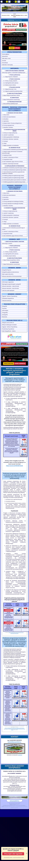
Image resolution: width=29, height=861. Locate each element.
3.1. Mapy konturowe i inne (9, 89)
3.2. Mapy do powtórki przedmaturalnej (12, 91)
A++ (19, 2)
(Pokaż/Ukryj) (14, 20)
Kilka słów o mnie (6, 58)
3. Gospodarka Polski (7, 233)
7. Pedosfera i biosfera (7, 127)
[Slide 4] (18, 9)
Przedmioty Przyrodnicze (8, 329)
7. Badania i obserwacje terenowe (10, 163)
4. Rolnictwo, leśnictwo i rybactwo (10, 139)
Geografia (4, 306)
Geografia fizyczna (6, 270)
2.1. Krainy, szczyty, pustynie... (10, 80)
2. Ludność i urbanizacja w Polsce (10, 231)
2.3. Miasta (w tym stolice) (9, 85)
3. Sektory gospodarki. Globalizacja (10, 137)
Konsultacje (5, 62)
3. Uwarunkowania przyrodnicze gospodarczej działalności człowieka (13, 172)
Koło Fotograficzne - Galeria (9, 331)
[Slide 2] (13, 9)
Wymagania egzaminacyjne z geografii (11, 284)
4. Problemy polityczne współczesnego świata (13, 175)
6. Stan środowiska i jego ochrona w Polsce (12, 161)
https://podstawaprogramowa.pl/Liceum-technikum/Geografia (16, 633)
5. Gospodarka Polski (7, 159)
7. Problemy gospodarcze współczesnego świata (13, 182)
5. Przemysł (5, 141)
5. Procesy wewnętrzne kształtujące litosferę (12, 201)
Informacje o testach (7, 243)
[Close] (27, 853)
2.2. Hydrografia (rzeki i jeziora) (10, 83)
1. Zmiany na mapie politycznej (9, 132)
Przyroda (4, 308)
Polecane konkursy (6, 300)
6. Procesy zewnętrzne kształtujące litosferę (12, 203)
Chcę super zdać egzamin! (13, 854)
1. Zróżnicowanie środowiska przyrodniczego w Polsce (13, 228)
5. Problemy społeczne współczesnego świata (13, 177)
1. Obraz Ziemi (5, 114)
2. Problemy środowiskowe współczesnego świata (14, 169)
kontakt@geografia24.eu (14, 742)
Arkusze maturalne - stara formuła (10, 288)
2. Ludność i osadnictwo (8, 135)
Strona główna (5, 54)
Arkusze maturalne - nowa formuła (10, 286)
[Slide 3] (16, 9)
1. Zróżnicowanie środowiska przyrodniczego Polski (14, 149)
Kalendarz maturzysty (7, 64)
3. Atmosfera (5, 119)
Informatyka (5, 310)
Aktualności (5, 56)
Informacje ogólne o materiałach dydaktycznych (13, 72)
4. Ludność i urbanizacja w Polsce (10, 157)
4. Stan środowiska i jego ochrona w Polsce (12, 235)
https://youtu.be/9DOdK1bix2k (14, 465)
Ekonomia (4, 316)
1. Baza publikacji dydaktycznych (10, 103)
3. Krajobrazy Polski (7, 155)
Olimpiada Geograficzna (8, 298)
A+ (9, 1)
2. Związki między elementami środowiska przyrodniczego (12, 152)
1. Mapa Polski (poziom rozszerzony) (11, 99)
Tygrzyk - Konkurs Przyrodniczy (9, 296)
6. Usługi (4, 143)
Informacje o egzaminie (8, 282)
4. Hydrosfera (5, 121)
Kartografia (5, 314)
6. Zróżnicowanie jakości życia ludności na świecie (14, 179)
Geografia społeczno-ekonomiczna (10, 272)
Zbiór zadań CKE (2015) (7, 274)
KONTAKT (20, 755)
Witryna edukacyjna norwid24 (9, 324)
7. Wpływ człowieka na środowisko (10, 145)
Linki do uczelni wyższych (8, 290)
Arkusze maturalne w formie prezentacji (11, 276)
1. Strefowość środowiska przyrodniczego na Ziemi (14, 167)
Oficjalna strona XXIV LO (8, 322)
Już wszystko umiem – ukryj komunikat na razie (14, 857)
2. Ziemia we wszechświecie (9, 117)
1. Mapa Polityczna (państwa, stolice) (11, 95)
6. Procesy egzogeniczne (8, 125)
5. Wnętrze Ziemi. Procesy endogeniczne (12, 123)
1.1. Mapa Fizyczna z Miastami (10, 76)
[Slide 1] (11, 9)
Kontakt (4, 60)
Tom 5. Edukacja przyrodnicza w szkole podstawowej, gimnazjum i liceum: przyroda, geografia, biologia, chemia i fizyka (14, 728)
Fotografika (5, 312)
